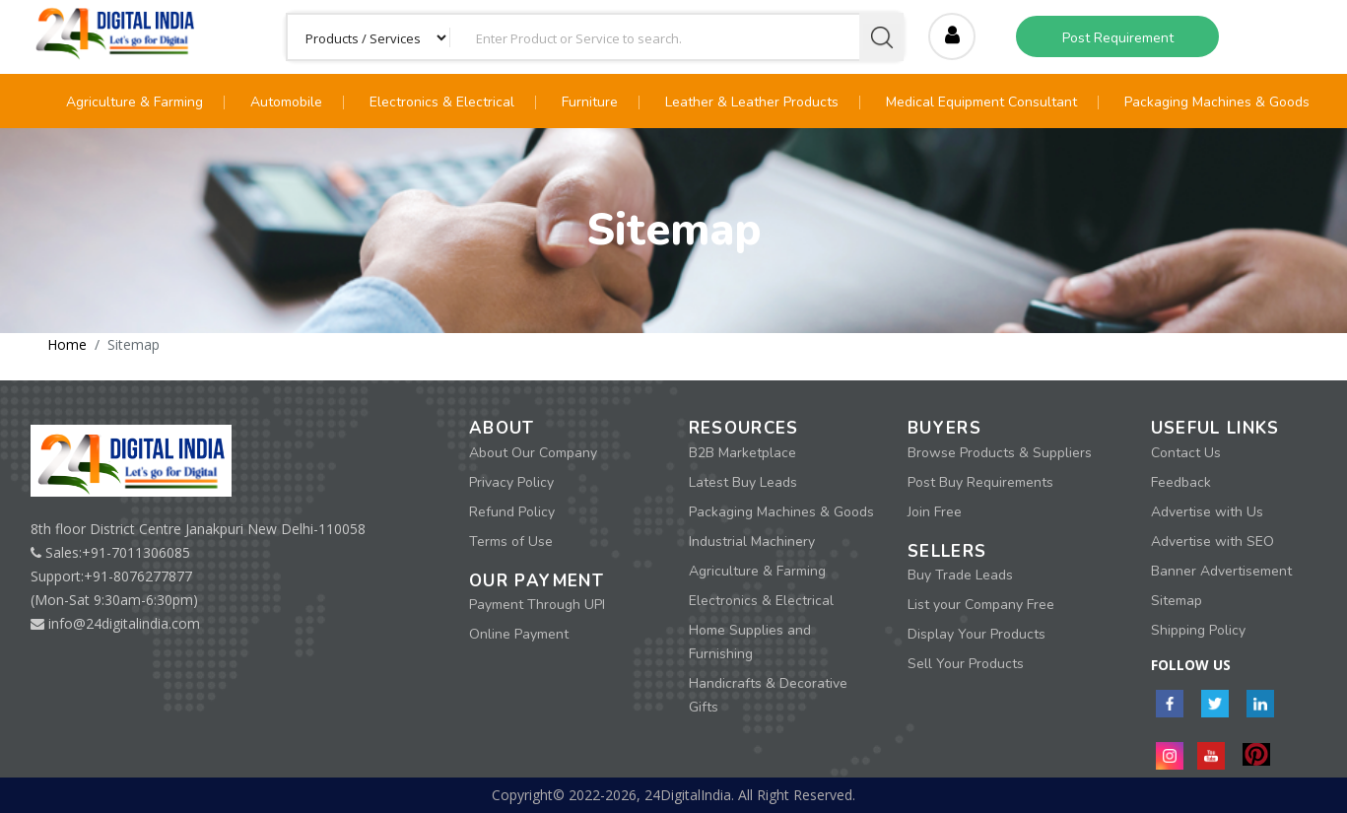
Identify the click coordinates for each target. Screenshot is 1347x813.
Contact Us (1186, 452)
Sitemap (1176, 600)
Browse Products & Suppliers (1000, 452)
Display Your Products (976, 634)
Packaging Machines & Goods (1217, 102)
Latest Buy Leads (743, 482)
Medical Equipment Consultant (981, 102)
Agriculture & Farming (134, 102)
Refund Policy (512, 512)
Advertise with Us (1207, 512)
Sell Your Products (966, 663)
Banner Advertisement (1221, 571)
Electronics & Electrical (442, 102)
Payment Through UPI (537, 604)
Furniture (590, 102)
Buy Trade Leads (960, 575)
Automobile (286, 102)
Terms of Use (511, 541)
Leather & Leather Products (752, 102)
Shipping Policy (1198, 630)
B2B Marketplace (742, 452)
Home (67, 344)
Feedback (1181, 482)
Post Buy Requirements (980, 482)
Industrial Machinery (752, 541)
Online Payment (519, 634)
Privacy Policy (511, 482)
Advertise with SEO (1212, 541)
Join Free (935, 512)
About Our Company (533, 452)
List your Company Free (981, 604)
